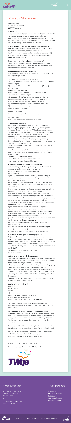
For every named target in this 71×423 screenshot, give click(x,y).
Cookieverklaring (54, 400)
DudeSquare (55, 418)
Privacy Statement (55, 393)
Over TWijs (52, 391)
